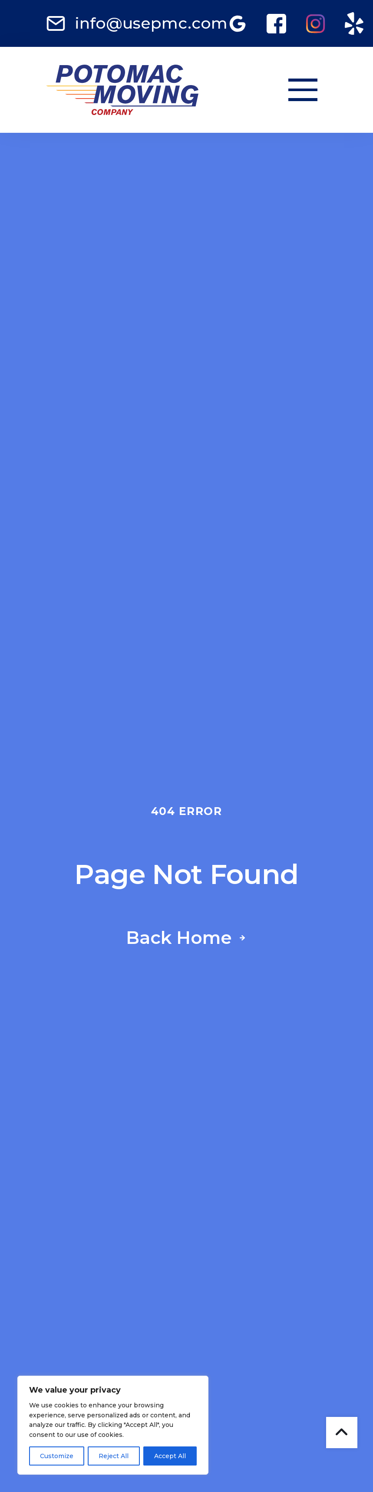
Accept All (170, 1456)
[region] (112, 1425)
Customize (56, 1456)
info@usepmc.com (151, 23)
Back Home (179, 938)
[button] (302, 90)
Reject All (114, 1456)
